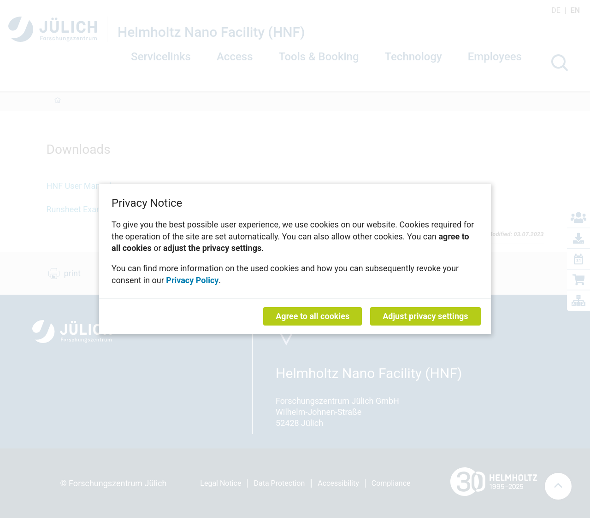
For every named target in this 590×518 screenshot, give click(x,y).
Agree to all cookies (312, 316)
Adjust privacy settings (425, 316)
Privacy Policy (192, 280)
